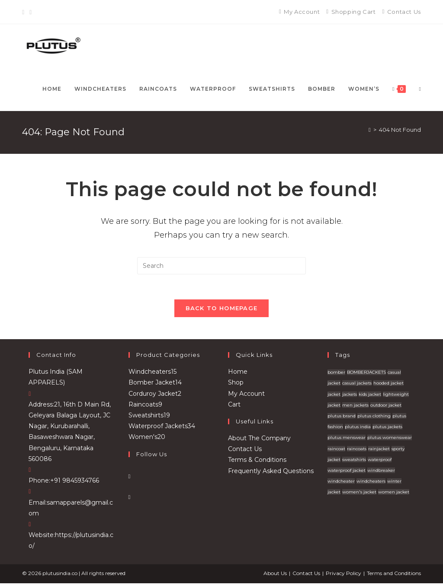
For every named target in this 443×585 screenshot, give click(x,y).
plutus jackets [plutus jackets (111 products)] (387, 428)
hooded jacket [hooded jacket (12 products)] (388, 385)
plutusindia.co (59, 575)
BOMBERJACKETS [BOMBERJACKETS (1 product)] (366, 373)
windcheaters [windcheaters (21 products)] (370, 482)
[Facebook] (24, 12)
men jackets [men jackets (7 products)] (355, 406)
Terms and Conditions (394, 575)
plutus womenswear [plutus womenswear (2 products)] (389, 439)
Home (237, 373)
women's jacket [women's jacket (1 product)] (359, 493)
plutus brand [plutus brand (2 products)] (341, 417)
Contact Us (245, 450)
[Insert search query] (221, 265)
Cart (234, 406)
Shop (236, 384)
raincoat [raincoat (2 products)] (336, 450)
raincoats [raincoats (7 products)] (356, 450)
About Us (275, 575)
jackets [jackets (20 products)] (349, 395)
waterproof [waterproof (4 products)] (380, 461)
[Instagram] (30, 12)
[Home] (370, 129)
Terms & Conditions (257, 461)
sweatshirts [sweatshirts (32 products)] (354, 461)
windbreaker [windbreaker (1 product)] (381, 471)
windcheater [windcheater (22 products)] (341, 482)
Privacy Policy (343, 575)
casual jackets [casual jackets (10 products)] (357, 385)
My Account (246, 395)
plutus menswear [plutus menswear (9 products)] (346, 439)
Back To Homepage (222, 309)
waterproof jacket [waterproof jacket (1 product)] (346, 471)
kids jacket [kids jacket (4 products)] (370, 395)
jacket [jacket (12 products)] (333, 395)
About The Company (259, 439)
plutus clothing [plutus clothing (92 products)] (374, 417)
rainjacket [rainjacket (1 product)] (379, 450)
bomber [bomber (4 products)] (336, 373)
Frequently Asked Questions (271, 472)
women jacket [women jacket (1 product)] (393, 493)
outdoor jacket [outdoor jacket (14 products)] (385, 406)
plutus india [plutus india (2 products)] (358, 428)
